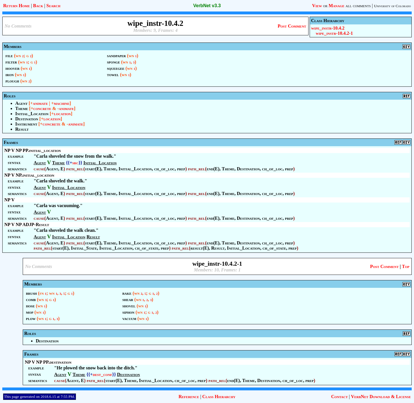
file (9, 55)
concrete (42, 108)
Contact (339, 396)
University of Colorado (392, 6)
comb (31, 299)
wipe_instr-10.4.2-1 (334, 33)
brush (31, 293)
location (62, 113)
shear (127, 299)
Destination (26, 118)
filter (11, 61)
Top (405, 266)
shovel (128, 305)
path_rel (74, 168)
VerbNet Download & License (381, 396)
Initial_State (84, 248)
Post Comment (292, 26)
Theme (21, 108)
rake (126, 293)
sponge (113, 61)
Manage (336, 5)
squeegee (115, 68)
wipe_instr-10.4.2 (327, 28)
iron (9, 74)
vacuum (129, 318)
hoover (12, 68)
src (75, 162)
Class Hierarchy (218, 396)
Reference (189, 396)
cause (39, 168)
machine (61, 103)
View (317, 5)
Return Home (16, 5)
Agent (21, 103)
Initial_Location (32, 113)
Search (53, 5)
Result (22, 129)
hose (30, 305)
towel (113, 74)
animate (40, 103)
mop (29, 312)
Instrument (26, 124)
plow (31, 318)
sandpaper (116, 55)
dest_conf (102, 374)
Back (38, 5)
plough (12, 80)
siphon (128, 312)
